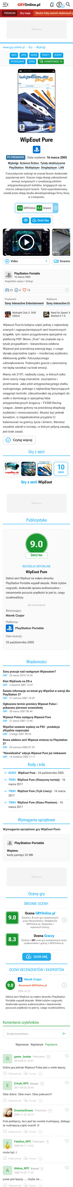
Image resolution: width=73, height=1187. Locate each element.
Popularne (51, 1044)
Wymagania (17, 61)
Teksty (46, 55)
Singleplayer (49, 167)
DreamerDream (23, 1110)
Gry (30, 47)
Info (14, 55)
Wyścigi (40, 47)
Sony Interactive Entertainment (24, 303)
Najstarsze (37, 1044)
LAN (61, 167)
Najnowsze (22, 1044)
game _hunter (22, 1056)
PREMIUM (9, 13)
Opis (23, 55)
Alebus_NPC (21, 1168)
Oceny (58, 55)
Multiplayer (32, 167)
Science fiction (29, 163)
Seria (32, 61)
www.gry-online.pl (14, 47)
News (34, 55)
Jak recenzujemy (37, 605)
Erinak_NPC (21, 1083)
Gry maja (25, 13)
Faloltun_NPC (22, 1141)
